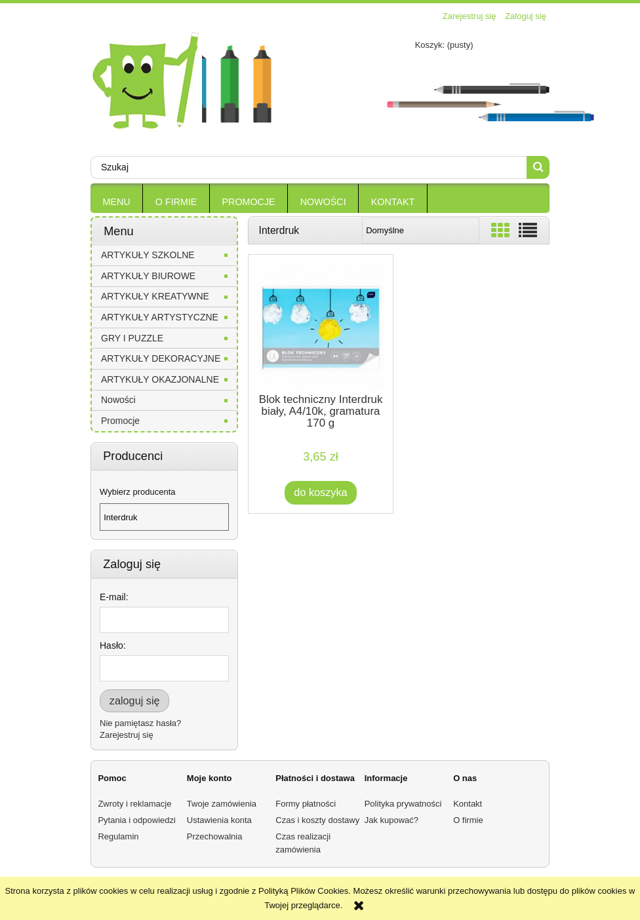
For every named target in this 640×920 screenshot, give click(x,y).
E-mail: (114, 597)
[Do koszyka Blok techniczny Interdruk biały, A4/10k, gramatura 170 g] (321, 492)
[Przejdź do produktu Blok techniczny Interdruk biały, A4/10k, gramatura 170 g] (320, 327)
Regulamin (118, 836)
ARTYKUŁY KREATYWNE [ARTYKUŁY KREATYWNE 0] (155, 296)
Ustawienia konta (219, 820)
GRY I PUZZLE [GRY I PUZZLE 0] (132, 338)
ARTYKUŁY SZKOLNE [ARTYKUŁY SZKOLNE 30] (148, 255)
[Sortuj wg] (420, 231)
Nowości (118, 399)
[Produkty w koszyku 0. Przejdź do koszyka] (426, 45)
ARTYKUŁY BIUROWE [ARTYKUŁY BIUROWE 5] (148, 276)
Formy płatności (305, 804)
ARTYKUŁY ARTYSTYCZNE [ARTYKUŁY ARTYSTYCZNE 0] (159, 317)
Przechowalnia (215, 836)
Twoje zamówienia (221, 804)
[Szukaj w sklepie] (308, 167)
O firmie (468, 820)
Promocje (120, 420)
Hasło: (113, 645)
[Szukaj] (538, 167)
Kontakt (467, 804)
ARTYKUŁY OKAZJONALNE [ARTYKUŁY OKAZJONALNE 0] (160, 379)
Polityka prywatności (403, 804)
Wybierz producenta (138, 492)
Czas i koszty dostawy (317, 820)
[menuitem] (116, 202)
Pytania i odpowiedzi (137, 820)
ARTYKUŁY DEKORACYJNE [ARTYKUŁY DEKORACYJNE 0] (160, 358)
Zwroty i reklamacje (134, 804)
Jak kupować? (391, 820)
